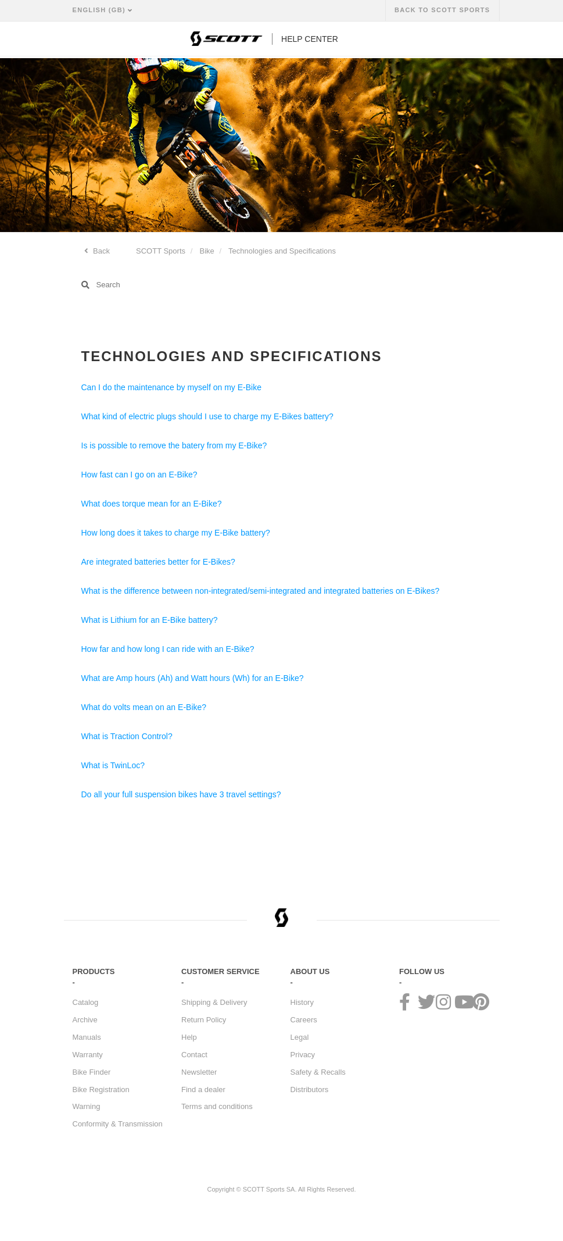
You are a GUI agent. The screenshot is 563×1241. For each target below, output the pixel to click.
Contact (194, 1054)
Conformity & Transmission (118, 1123)
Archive (85, 1019)
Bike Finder (92, 1072)
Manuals (87, 1037)
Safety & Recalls (318, 1072)
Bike (207, 251)
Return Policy (203, 1019)
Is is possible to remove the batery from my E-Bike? (174, 445)
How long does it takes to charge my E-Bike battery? (175, 532)
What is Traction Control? (127, 736)
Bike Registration (101, 1089)
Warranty (88, 1054)
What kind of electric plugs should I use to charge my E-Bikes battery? (207, 416)
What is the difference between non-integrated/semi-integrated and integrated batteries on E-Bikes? (260, 590)
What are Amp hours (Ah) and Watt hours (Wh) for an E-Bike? (192, 678)
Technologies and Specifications (282, 251)
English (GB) (100, 9)
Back (100, 251)
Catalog (86, 1002)
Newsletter (199, 1072)
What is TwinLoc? (113, 765)
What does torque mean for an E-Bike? (151, 503)
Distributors (310, 1089)
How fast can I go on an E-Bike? (139, 474)
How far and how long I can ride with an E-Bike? (167, 649)
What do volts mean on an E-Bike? (144, 707)
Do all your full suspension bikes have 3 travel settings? (181, 794)
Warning (87, 1106)
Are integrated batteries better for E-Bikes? (158, 561)
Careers (304, 1019)
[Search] (282, 285)
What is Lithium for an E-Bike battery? (149, 620)
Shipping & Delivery (214, 1002)
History (302, 1002)
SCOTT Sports (160, 251)
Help (189, 1037)
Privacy (303, 1054)
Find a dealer (203, 1089)
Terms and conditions (217, 1106)
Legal (300, 1037)
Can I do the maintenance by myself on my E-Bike (171, 387)
